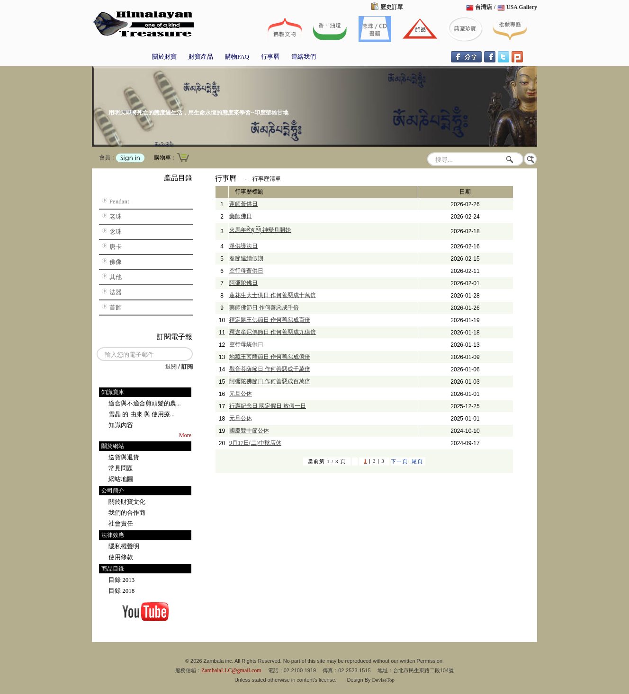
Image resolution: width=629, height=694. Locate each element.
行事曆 (270, 56)
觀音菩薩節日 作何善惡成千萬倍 (269, 369)
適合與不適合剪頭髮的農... (144, 403)
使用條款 (120, 557)
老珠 (115, 216)
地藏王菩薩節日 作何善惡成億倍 (269, 356)
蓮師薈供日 (243, 204)
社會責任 (120, 523)
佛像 (115, 261)
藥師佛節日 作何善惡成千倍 (264, 307)
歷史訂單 (391, 7)
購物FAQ (237, 56)
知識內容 (120, 425)
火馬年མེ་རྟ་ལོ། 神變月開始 (260, 230)
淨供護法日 (243, 246)
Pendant (119, 201)
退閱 (171, 366)
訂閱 (187, 366)
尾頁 (417, 461)
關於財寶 (164, 56)
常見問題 (120, 468)
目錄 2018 (121, 590)
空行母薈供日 (246, 270)
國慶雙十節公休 (249, 430)
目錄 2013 (121, 579)
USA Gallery (521, 7)
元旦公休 (240, 393)
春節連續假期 (246, 258)
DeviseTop (383, 680)
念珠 (115, 231)
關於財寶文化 (126, 501)
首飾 (115, 307)
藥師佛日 (240, 216)
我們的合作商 (126, 512)
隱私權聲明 (123, 546)
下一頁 (399, 461)
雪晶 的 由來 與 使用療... (141, 414)
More (185, 435)
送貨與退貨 (123, 457)
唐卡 (115, 246)
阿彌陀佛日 (243, 283)
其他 (115, 277)
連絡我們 (303, 56)
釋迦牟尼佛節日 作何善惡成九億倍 (272, 332)
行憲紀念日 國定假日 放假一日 (267, 406)
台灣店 (483, 7)
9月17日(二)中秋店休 (255, 442)
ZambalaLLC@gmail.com (231, 670)
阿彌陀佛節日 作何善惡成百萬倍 (269, 381)
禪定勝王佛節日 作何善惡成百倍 (269, 319)
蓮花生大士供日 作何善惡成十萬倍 (272, 295)
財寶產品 (201, 56)
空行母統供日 (246, 344)
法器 (115, 292)
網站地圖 (120, 479)
